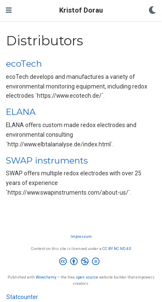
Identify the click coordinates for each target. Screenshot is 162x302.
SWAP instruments (47, 160)
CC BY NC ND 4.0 (116, 248)
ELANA (21, 112)
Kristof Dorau (81, 10)
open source (87, 277)
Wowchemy (46, 277)
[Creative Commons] (81, 263)
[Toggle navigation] (9, 10)
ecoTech (24, 63)
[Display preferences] (152, 11)
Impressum (81, 236)
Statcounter (22, 297)
